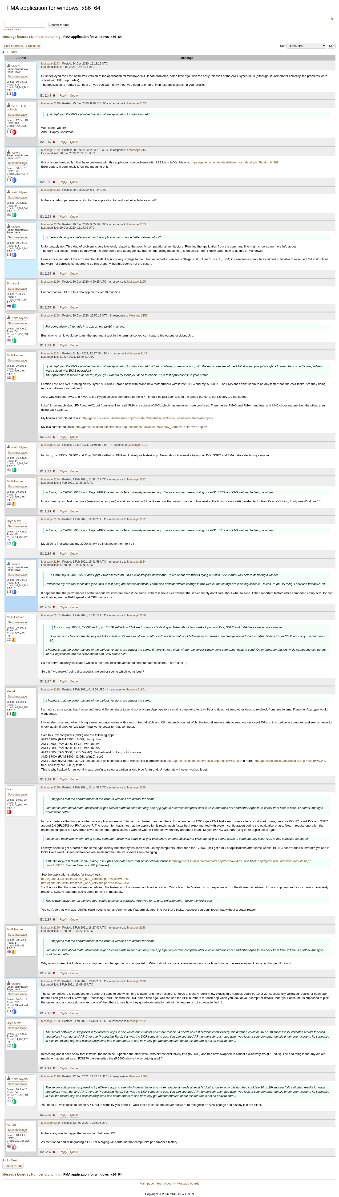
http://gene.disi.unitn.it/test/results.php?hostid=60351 (289, 761)
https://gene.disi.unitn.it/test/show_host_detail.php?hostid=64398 (235, 162)
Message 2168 (50, 315)
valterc (16, 66)
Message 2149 (50, 103)
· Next (13, 51)
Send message (17, 76)
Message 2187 (50, 615)
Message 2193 (50, 1021)
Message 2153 (50, 189)
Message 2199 (50, 1076)
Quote (74, 95)
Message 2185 (50, 519)
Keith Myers (20, 192)
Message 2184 (50, 479)
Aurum (11, 1124)
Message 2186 (50, 561)
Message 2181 (50, 353)
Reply (63, 95)
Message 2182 (50, 444)
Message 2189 (50, 787)
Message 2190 (50, 927)
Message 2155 (50, 224)
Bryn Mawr (14, 521)
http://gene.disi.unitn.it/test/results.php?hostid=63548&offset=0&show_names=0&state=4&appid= (147, 418)
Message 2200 (50, 1122)
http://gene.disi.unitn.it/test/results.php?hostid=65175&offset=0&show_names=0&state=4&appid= (141, 427)
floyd (10, 789)
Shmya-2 (13, 283)
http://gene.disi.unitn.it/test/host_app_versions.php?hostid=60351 (85, 883)
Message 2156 (50, 281)
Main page (147, 1183)
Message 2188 (50, 689)
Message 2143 (50, 63)
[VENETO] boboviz (16, 107)
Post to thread (13, 46)
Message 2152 (50, 150)
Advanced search (12, 29)
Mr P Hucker (15, 355)
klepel (11, 691)
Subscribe (33, 46)
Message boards (15, 37)
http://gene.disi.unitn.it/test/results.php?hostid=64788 (203, 761)
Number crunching (45, 37)
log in (332, 18)
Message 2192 (50, 981)
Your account (165, 1183)
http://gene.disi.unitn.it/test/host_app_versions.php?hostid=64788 (85, 879)
